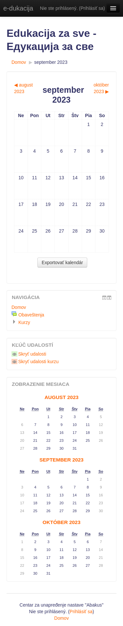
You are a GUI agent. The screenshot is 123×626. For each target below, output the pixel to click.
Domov (18, 62)
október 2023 (61, 522)
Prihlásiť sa (91, 8)
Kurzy (24, 322)
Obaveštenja (31, 314)
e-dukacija (18, 8)
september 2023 (50, 62)
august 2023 (62, 397)
